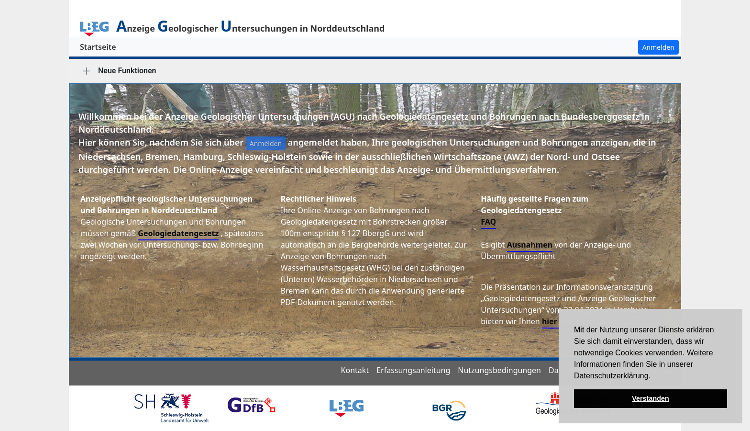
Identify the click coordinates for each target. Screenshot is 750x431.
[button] (654, 376)
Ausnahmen (529, 244)
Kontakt (355, 370)
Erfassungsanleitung (413, 370)
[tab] (86, 71)
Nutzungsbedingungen (499, 370)
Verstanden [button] (650, 398)
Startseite (98, 47)
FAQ (488, 221)
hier (550, 321)
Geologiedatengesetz (178, 233)
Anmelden (658, 47)
